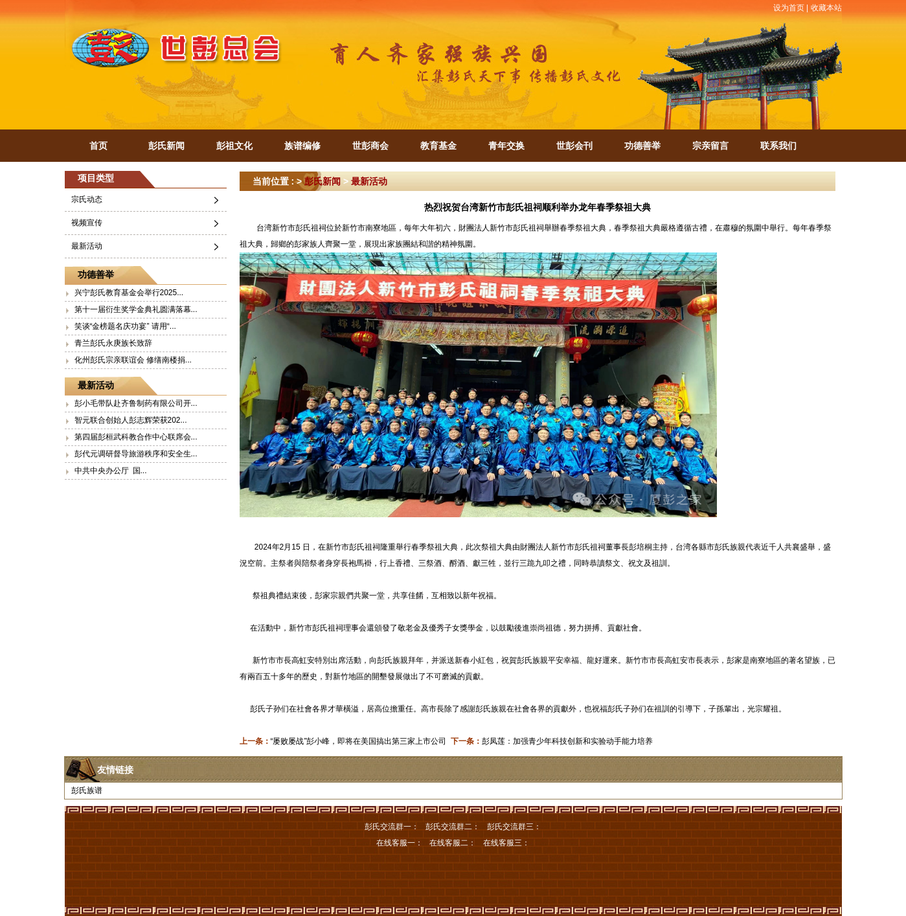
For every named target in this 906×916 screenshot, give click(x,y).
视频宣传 (86, 222)
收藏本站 (826, 7)
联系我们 (778, 145)
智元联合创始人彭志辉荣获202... (130, 420)
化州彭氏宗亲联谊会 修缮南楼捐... (133, 359)
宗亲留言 (710, 145)
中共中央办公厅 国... (110, 470)
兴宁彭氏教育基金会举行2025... (129, 292)
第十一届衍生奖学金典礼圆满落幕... (136, 309)
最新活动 (86, 246)
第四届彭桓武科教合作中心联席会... (136, 436)
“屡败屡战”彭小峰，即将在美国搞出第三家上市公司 (359, 741)
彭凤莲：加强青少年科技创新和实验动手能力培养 (567, 741)
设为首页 (788, 7)
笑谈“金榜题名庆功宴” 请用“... (125, 326)
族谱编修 (302, 145)
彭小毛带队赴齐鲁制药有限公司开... (136, 403)
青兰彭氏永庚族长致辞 (113, 343)
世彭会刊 (574, 145)
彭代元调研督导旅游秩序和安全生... (136, 453)
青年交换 (506, 145)
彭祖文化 (234, 145)
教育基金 (438, 145)
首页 (98, 145)
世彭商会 (370, 145)
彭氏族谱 (86, 790)
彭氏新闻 (166, 145)
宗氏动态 (86, 199)
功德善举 (642, 145)
